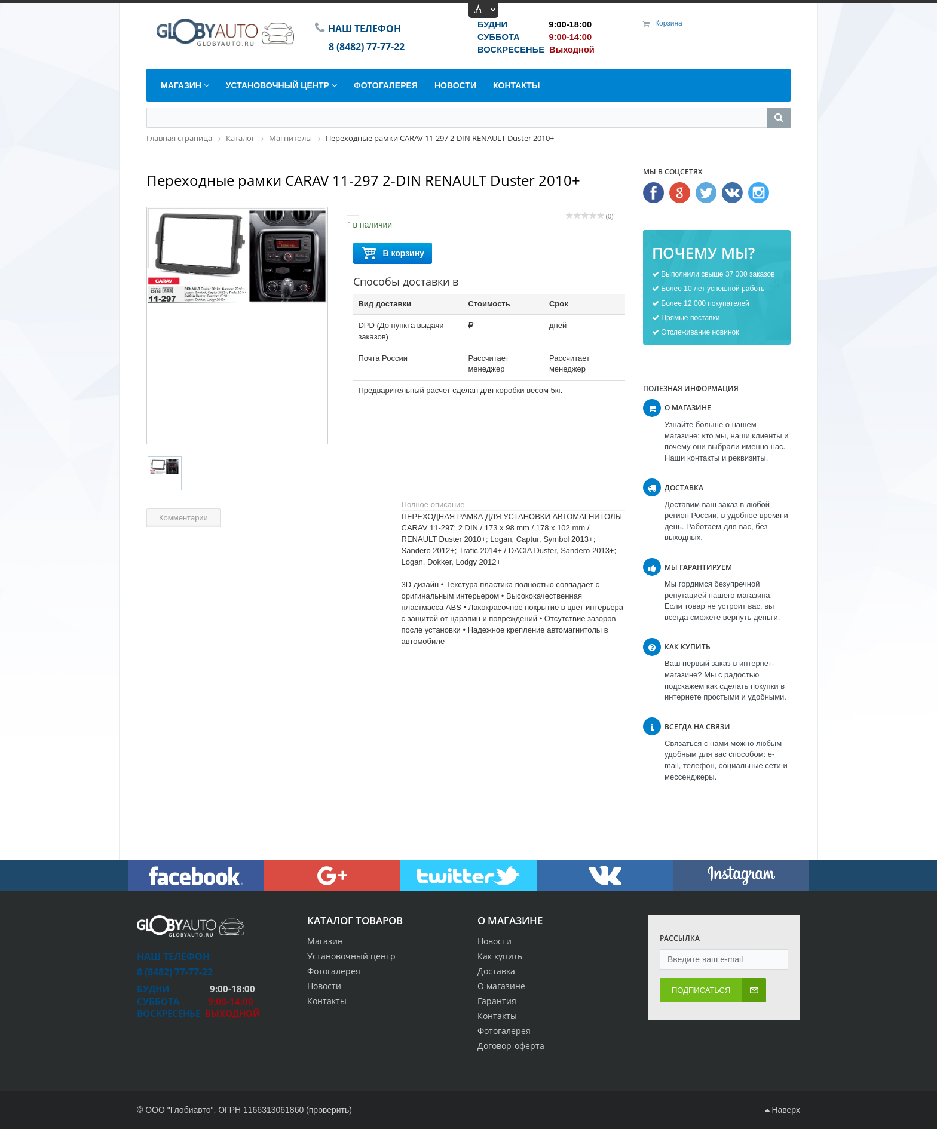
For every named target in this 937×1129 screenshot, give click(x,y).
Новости (494, 941)
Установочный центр (351, 956)
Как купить (499, 956)
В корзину (392, 253)
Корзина (668, 23)
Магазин (325, 941)
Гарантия (496, 1001)
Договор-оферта (510, 1045)
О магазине (501, 986)
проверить (329, 1110)
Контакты (497, 1015)
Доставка (496, 971)
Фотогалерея (504, 1030)
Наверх (782, 1110)
